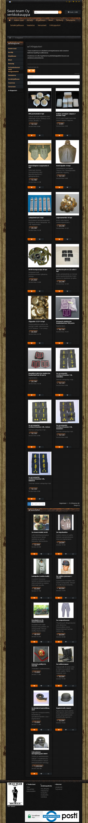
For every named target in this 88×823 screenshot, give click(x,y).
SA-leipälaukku (61, 532)
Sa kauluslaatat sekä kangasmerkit (14, 69)
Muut (50, 20)
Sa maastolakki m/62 (40, 532)
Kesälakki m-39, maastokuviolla (38, 621)
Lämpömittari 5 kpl (36, 218)
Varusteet (42, 25)
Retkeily (59, 20)
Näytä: (78, 80)
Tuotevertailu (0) (32, 67)
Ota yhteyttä (45, 789)
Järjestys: (77, 73)
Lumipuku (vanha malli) (40, 576)
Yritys (28, 787)
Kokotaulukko (31, 791)
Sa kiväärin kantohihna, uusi (41, 709)
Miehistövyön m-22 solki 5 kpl (66, 270)
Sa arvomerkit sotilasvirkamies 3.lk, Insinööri (64, 427)
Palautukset (44, 791)
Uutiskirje (44, 797)
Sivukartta (44, 793)
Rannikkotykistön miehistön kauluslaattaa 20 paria (39, 374)
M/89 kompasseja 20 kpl (38, 269)
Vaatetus (31, 25)
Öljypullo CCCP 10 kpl (37, 321)
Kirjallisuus (40, 20)
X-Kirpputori (55, 25)
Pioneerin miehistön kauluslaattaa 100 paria (65, 322)
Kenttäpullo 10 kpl (63, 166)
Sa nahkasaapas (62, 664)
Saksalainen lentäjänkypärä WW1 (40, 753)
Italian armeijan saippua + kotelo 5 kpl (66, 114)
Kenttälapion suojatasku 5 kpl (39, 166)
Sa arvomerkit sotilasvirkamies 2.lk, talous (39, 426)
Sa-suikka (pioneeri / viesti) (64, 577)
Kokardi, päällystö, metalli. (39, 665)
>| (43, 504)
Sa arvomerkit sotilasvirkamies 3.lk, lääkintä (37, 479)
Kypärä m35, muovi (63, 708)
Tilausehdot (30, 789)
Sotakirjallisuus (17, 25)
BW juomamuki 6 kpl (36, 114)
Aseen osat (19, 20)
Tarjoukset (58, 789)
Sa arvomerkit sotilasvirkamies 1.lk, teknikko (64, 375)
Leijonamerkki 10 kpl (64, 218)
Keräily (30, 20)
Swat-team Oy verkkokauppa (18, 13)
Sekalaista (70, 20)
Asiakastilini (44, 795)
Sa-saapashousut (63, 620)
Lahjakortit (58, 787)
